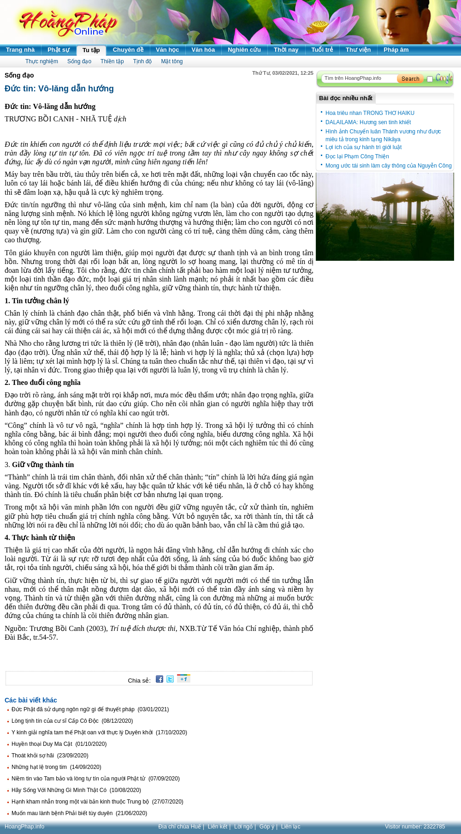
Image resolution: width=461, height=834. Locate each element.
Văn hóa (203, 49)
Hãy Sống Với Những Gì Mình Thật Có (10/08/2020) (76, 790)
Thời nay (286, 49)
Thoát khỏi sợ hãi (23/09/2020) (50, 755)
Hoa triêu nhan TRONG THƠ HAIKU (369, 113)
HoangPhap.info (24, 826)
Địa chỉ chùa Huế (180, 826)
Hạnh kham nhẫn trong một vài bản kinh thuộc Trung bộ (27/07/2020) (97, 801)
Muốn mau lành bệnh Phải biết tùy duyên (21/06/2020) (79, 813)
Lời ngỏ (243, 826)
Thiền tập (112, 61)
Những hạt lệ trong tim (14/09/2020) (56, 767)
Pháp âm (396, 49)
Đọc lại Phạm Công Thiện (357, 156)
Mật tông (172, 61)
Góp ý (267, 826)
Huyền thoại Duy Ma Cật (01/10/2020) (59, 744)
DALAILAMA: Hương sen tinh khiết (368, 122)
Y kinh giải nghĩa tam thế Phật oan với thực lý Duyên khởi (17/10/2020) (99, 732)
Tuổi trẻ (322, 49)
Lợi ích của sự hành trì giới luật (363, 147)
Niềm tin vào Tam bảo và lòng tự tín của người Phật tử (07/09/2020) (96, 778)
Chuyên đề (128, 49)
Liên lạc (291, 826)
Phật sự (58, 49)
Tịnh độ (142, 61)
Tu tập (91, 50)
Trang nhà (20, 49)
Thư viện (358, 49)
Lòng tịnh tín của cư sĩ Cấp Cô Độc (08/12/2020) (72, 721)
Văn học (167, 49)
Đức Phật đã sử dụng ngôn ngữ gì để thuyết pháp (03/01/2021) (90, 709)
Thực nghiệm (41, 61)
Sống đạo (79, 61)
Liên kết (217, 826)
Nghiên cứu (244, 49)
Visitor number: (415, 826)
